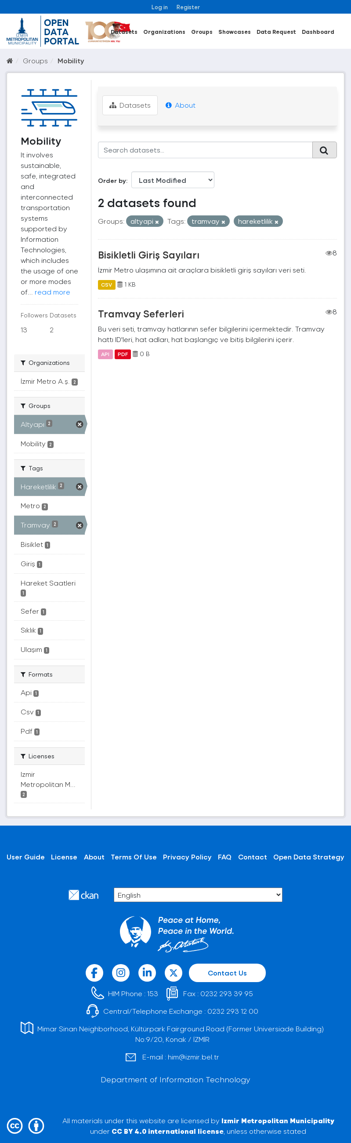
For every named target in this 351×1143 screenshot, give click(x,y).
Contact (252, 856)
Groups (202, 31)
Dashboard (318, 31)
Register (188, 7)
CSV (106, 284)
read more (52, 291)
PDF (123, 353)
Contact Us (227, 972)
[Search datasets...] (205, 150)
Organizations (164, 31)
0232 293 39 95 (226, 993)
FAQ (225, 856)
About (180, 104)
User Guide (26, 856)
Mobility (71, 60)
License (64, 856)
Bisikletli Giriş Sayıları (148, 254)
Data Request (276, 31)
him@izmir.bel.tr (193, 1056)
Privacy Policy (187, 856)
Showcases (234, 31)
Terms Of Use (134, 856)
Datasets (124, 31)
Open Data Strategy (308, 856)
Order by (112, 180)
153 (152, 993)
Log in (160, 7)
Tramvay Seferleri (141, 313)
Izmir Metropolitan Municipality (277, 1120)
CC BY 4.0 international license (168, 1131)
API (105, 353)
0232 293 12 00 (232, 1011)
